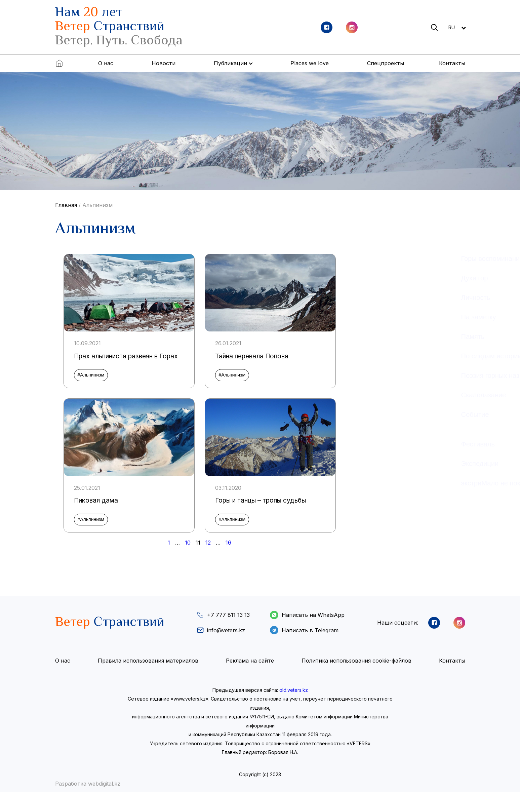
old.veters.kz (293, 690)
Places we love (309, 63)
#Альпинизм (91, 375)
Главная (66, 205)
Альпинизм (97, 205)
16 (228, 542)
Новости (163, 63)
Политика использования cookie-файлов (356, 660)
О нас (105, 63)
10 (188, 542)
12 (208, 542)
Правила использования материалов (148, 660)
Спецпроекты (385, 63)
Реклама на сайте (250, 660)
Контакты (452, 63)
